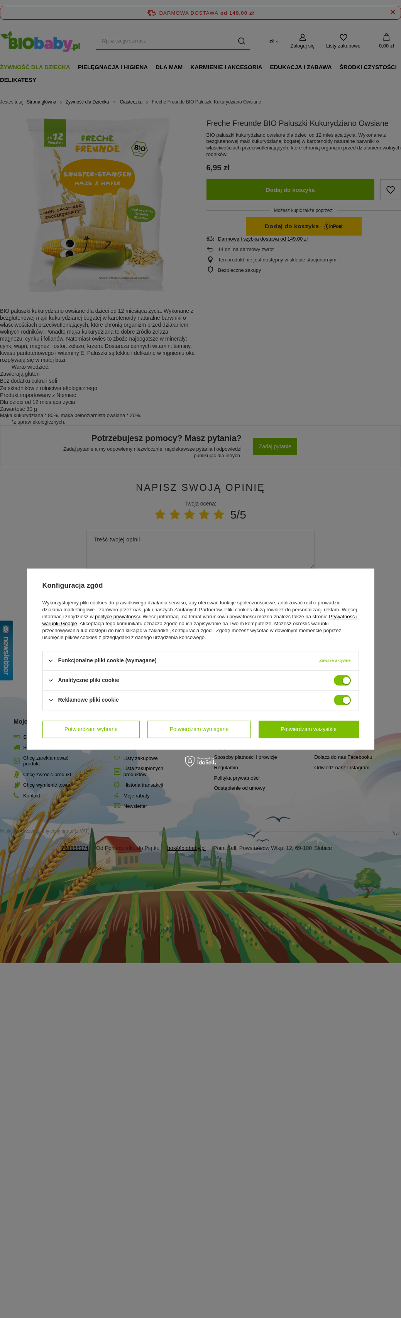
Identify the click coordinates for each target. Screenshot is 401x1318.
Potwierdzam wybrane (91, 729)
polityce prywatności (117, 616)
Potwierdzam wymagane (199, 729)
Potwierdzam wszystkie (309, 729)
